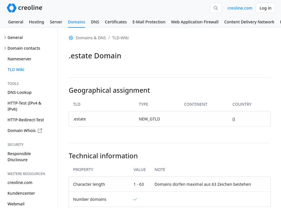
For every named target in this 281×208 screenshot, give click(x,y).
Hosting (36, 22)
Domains (76, 22)
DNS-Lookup (20, 92)
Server (56, 22)
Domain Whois (25, 130)
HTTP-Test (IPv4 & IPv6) (24, 106)
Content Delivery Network (249, 22)
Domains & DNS (91, 37)
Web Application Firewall (194, 22)
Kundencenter (21, 193)
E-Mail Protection (149, 22)
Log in (265, 8)
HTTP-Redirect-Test (26, 119)
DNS (95, 22)
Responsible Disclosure (19, 156)
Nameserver (19, 59)
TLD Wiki (16, 69)
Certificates (116, 22)
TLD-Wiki (120, 37)
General (15, 22)
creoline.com (239, 8)
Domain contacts (24, 48)
